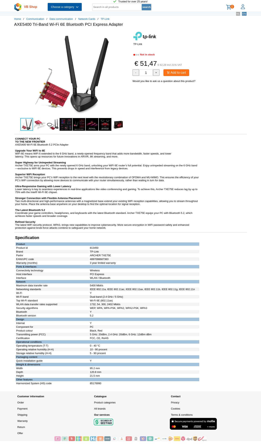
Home (17, 18)
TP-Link (105, 18)
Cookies (175, 408)
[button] (127, 34)
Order (20, 402)
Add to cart (176, 72)
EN (244, 13)
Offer (20, 433)
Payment (22, 408)
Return (21, 427)
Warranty (22, 420)
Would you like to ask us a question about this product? (164, 81)
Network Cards (86, 18)
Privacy (175, 402)
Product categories (105, 402)
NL (238, 13)
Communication (35, 18)
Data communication (61, 18)
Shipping (22, 414)
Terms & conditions (182, 414)
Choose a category (64, 7)
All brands (100, 408)
